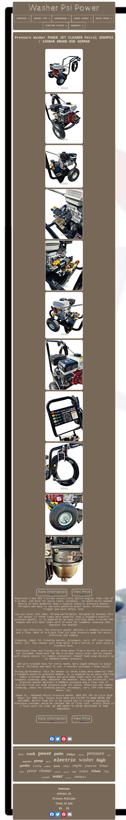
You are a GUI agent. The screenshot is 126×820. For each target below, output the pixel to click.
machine (57, 772)
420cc (21, 772)
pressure (95, 753)
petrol (31, 771)
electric (65, 760)
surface (83, 771)
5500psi (103, 765)
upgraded (27, 761)
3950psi (80, 777)
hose (21, 754)
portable (46, 777)
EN (60, 808)
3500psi (70, 754)
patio (58, 753)
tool (74, 772)
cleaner (45, 770)
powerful (68, 778)
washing (37, 766)
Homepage (64, 788)
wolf (108, 755)
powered (90, 766)
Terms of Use (64, 803)
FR (67, 808)
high (101, 760)
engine (77, 765)
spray (48, 761)
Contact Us (64, 793)
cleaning (66, 772)
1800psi (81, 755)
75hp (106, 771)
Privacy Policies (64, 798)
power (44, 753)
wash (31, 753)
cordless (47, 766)
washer (86, 760)
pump (38, 761)
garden (25, 765)
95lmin (96, 771)
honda (57, 766)
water (58, 776)
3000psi (66, 766)
